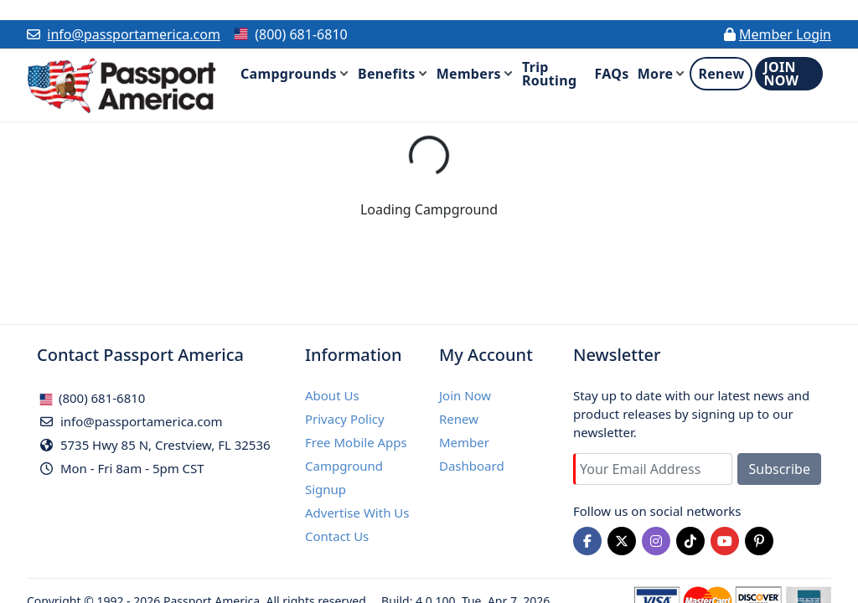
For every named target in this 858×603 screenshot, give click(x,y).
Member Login (785, 34)
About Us (332, 395)
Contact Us (337, 536)
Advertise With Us (357, 512)
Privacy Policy (345, 418)
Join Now (465, 395)
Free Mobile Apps (356, 442)
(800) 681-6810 (92, 397)
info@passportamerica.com (133, 34)
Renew (458, 418)
